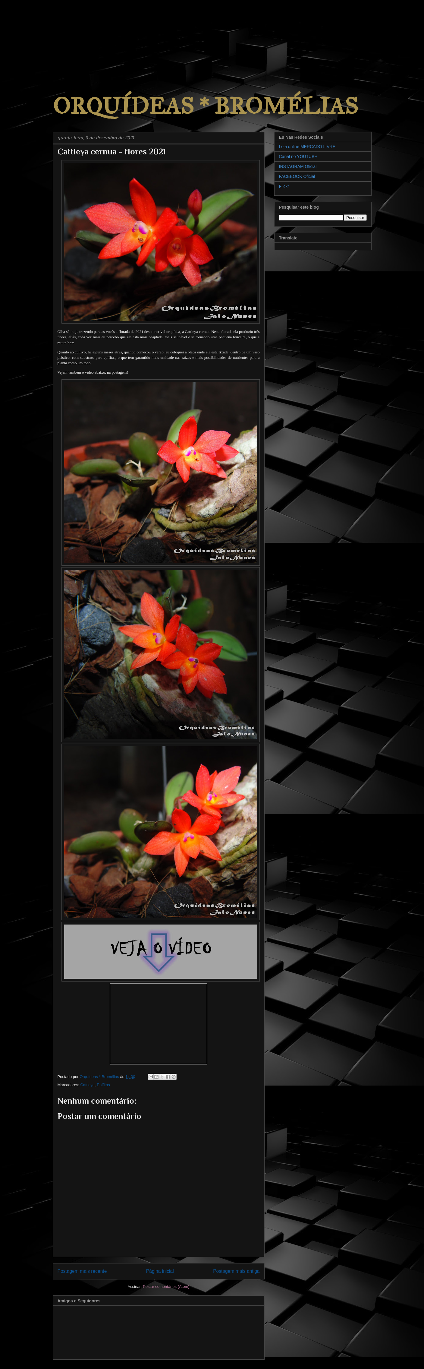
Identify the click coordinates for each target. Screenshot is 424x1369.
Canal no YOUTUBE (298, 156)
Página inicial (160, 1271)
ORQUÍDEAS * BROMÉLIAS (205, 106)
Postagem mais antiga (236, 1271)
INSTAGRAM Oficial (298, 166)
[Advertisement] (45, 37)
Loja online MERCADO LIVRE (307, 146)
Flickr (284, 186)
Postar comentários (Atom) (166, 1286)
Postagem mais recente (82, 1271)
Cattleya (87, 1085)
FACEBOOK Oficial (297, 176)
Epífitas (103, 1085)
